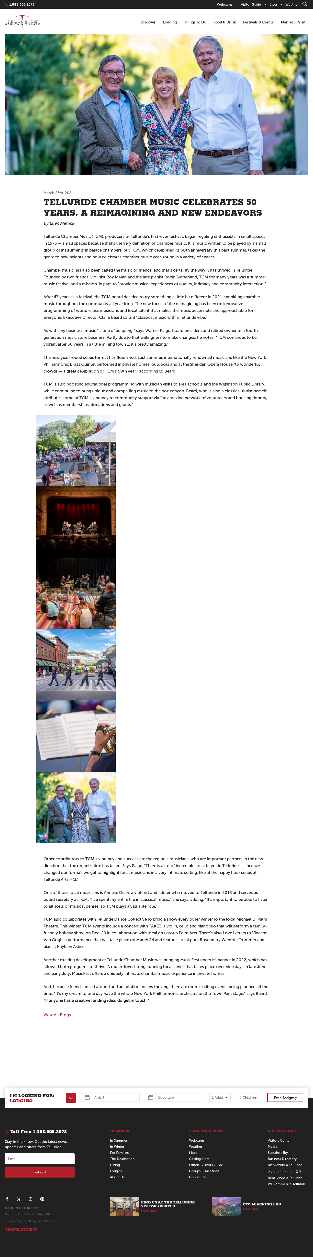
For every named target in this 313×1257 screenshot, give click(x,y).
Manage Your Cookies (41, 1221)
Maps (193, 1153)
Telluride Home (22, 22)
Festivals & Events (258, 22)
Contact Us (198, 1177)
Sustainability (278, 1153)
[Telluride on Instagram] (30, 1199)
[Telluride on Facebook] (7, 1199)
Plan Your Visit (293, 22)
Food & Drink (224, 22)
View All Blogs (57, 1015)
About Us (117, 1177)
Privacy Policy (14, 1221)
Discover (148, 22)
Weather (195, 1146)
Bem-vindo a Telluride (285, 1178)
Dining (115, 1165)
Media (272, 1146)
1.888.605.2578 (22, 4)
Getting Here (199, 1159)
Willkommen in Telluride (287, 1184)
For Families (119, 1153)
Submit (40, 1172)
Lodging (170, 22)
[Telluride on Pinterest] (42, 1199)
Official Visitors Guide (206, 1165)
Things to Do (195, 22)
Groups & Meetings (204, 1171)
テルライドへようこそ (285, 1171)
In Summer (118, 1140)
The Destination (122, 1159)
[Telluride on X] (19, 1199)
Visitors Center (279, 1140)
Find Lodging (285, 1097)
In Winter (117, 1146)
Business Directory (282, 1159)
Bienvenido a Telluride (285, 1165)
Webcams (196, 1140)
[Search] (304, 3)
